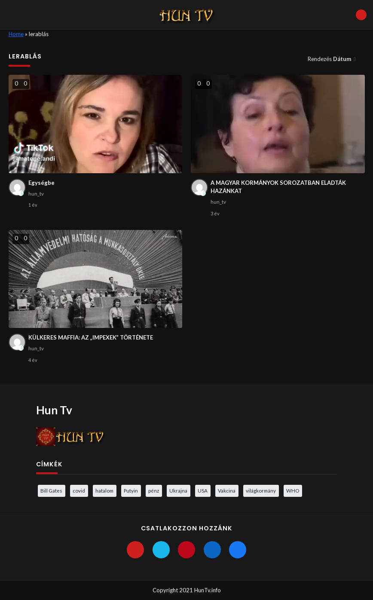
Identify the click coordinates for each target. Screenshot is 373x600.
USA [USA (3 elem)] (203, 490)
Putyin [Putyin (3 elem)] (131, 490)
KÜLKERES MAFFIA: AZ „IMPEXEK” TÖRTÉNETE (90, 337)
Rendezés (330, 58)
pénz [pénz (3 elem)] (153, 490)
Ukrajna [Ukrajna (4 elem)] (178, 490)
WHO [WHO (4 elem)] (292, 490)
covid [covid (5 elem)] (79, 490)
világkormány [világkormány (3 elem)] (261, 490)
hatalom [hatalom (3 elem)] (104, 490)
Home (16, 34)
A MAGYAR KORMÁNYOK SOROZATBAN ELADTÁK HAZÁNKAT (278, 187)
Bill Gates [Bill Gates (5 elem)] (51, 490)
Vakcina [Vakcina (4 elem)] (226, 490)
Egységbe (41, 182)
